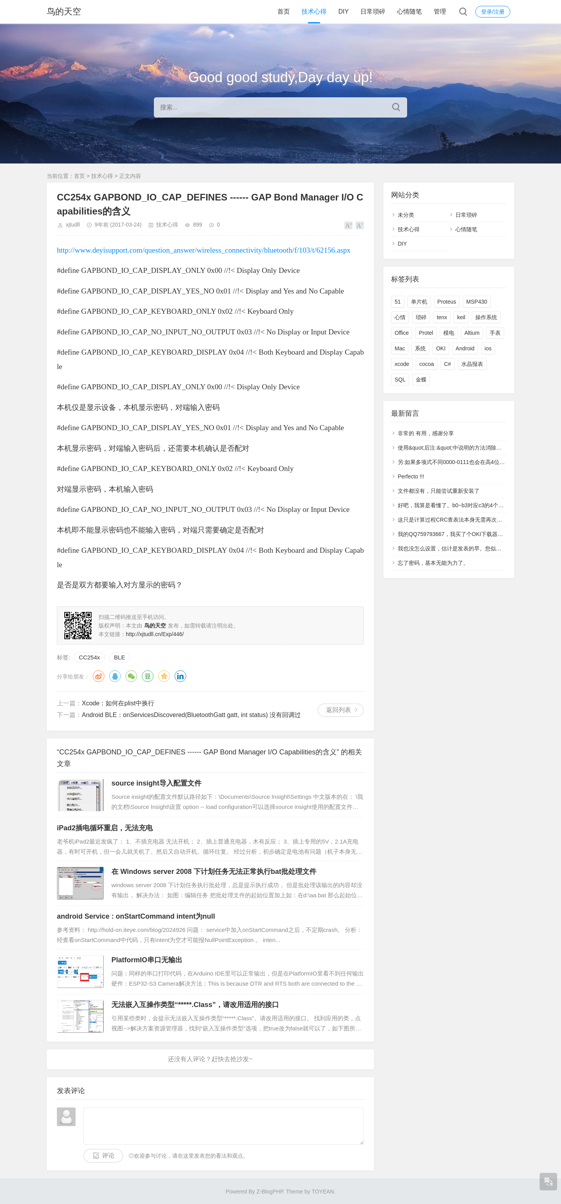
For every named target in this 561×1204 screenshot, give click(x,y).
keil (461, 317)
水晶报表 (472, 364)
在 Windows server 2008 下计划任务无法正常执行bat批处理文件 (213, 871)
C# (447, 364)
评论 (108, 1155)
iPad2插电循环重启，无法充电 (105, 828)
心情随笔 (409, 11)
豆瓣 (147, 676)
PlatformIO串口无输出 (146, 960)
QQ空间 (164, 676)
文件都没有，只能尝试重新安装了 (439, 491)
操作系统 (486, 317)
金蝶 (421, 379)
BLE (119, 657)
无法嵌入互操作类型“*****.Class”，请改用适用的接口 (195, 1005)
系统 (420, 348)
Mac (400, 348)
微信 (131, 676)
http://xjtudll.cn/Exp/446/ (155, 634)
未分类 (406, 215)
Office (402, 333)
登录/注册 (493, 12)
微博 (98, 676)
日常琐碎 (372, 11)
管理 (440, 11)
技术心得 (314, 11)
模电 (448, 333)
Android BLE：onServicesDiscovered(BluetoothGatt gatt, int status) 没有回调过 (191, 715)
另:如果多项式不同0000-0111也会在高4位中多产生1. (462, 462)
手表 (495, 333)
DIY (343, 11)
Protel (426, 333)
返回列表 (338, 710)
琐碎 (421, 317)
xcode (402, 364)
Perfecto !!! (411, 476)
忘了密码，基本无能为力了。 (433, 563)
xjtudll (73, 224)
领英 (180, 676)
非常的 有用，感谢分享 (426, 433)
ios (488, 348)
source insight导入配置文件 (156, 783)
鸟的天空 (64, 11)
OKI (440, 348)
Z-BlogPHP (269, 1191)
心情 (400, 317)
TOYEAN (323, 1191)
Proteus (447, 302)
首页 (283, 11)
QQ (115, 676)
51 (398, 302)
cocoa (426, 364)
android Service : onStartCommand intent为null (136, 916)
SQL (400, 379)
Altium (472, 333)
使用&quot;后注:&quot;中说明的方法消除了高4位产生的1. (467, 448)
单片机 (419, 302)
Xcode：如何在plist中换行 (118, 703)
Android (465, 348)
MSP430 (476, 302)
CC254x (89, 657)
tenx (442, 317)
